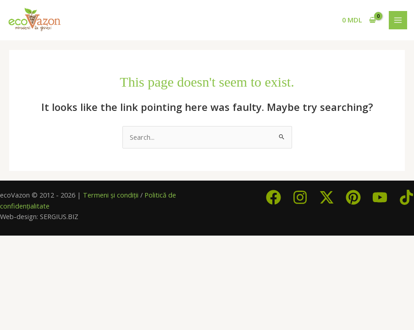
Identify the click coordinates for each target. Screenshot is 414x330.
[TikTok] (406, 197)
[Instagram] (300, 197)
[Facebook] (273, 197)
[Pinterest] (353, 197)
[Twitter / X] (326, 197)
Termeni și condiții (110, 194)
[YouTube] (379, 197)
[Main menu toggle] (398, 20)
